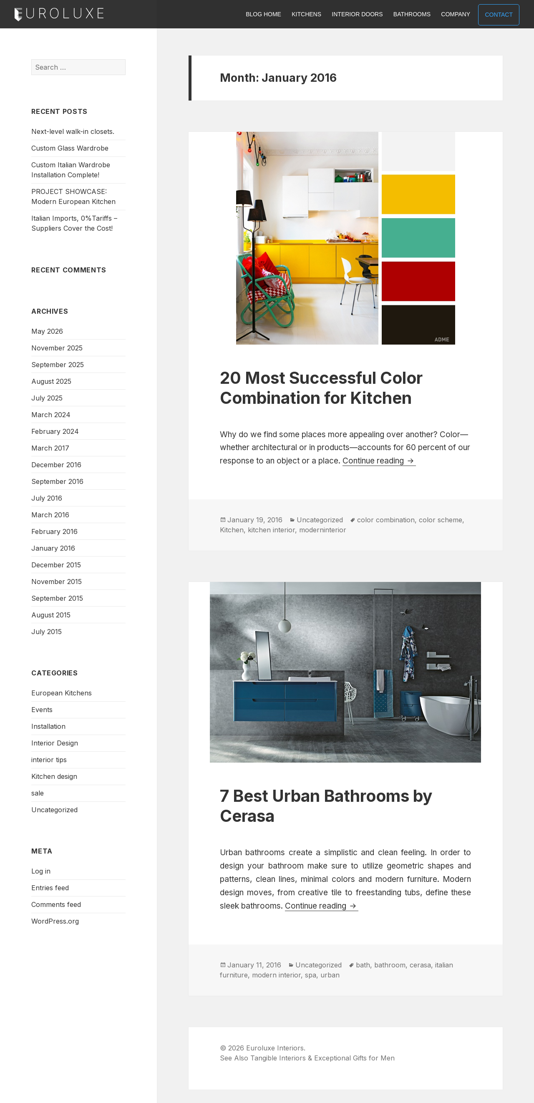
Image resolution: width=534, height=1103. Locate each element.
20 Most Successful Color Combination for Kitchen (321, 388)
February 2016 (54, 531)
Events (42, 709)
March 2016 (50, 515)
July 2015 (46, 631)
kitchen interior (271, 530)
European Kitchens (61, 693)
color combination (386, 520)
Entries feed (50, 888)
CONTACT (499, 14)
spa (310, 975)
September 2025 (57, 364)
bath (363, 965)
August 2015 (51, 615)
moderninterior (322, 530)
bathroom (390, 965)
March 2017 (50, 448)
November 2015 (56, 581)
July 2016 (46, 498)
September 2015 (57, 598)
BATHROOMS (412, 14)
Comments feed (56, 904)
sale (37, 793)
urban (330, 975)
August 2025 (51, 381)
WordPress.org (55, 921)
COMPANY (455, 14)
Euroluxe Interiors (59, 15)
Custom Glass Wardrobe (69, 148)
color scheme (440, 520)
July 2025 (47, 398)
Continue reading (379, 461)
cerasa (420, 965)
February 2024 (55, 431)
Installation (48, 726)
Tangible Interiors (278, 1058)
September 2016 (57, 481)
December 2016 (56, 465)
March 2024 (51, 414)
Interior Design (54, 743)
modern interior (276, 975)
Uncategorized (54, 810)
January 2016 (53, 548)
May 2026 (47, 331)
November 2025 (57, 348)
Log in (40, 871)
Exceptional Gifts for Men (354, 1058)
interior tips (49, 759)
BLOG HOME (263, 14)
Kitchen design (54, 776)
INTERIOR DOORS (357, 14)
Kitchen (232, 530)
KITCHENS (306, 14)
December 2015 (56, 565)
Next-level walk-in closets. (72, 131)
